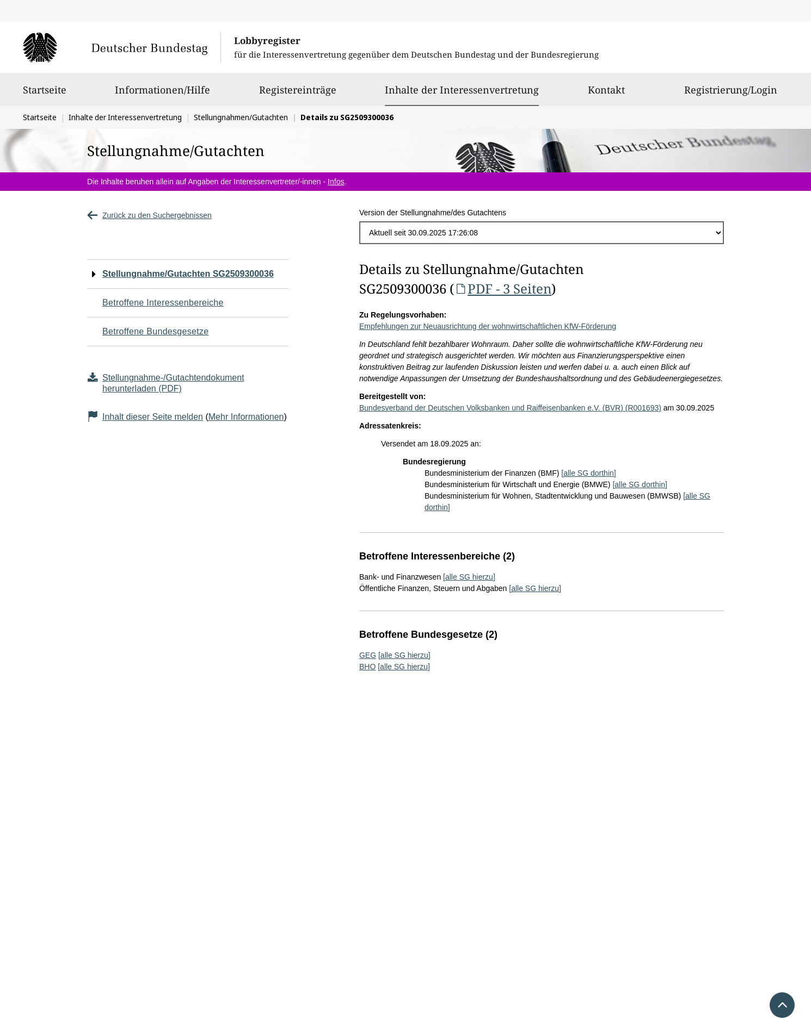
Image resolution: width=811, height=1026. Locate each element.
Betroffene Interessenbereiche (163, 302)
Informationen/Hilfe (162, 94)
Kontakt (606, 94)
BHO (367, 666)
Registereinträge (297, 94)
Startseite (44, 94)
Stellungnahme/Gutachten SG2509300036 (188, 273)
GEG (367, 655)
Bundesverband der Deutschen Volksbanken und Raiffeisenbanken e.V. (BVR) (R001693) (510, 407)
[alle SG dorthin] (588, 473)
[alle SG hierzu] (469, 577)
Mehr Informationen (246, 416)
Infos (336, 181)
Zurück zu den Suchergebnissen (149, 215)
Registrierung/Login (730, 94)
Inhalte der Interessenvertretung (462, 89)
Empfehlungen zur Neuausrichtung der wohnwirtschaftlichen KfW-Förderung (487, 326)
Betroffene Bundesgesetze (155, 331)
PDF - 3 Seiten (502, 288)
